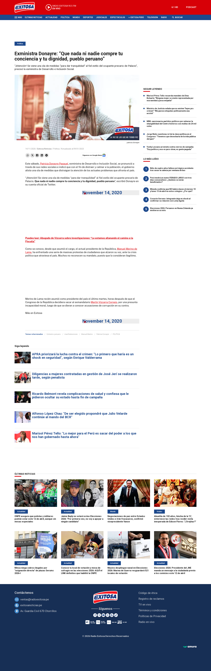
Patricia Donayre (102, 334)
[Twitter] (99, 615)
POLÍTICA (116, 334)
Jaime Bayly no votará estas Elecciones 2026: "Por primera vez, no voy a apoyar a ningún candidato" (82, 519)
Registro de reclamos (151, 598)
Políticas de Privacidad (152, 616)
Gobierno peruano (54, 334)
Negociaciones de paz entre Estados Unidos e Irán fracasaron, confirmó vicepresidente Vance (126, 519)
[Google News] (112, 615)
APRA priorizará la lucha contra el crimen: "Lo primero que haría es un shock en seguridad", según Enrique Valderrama (83, 356)
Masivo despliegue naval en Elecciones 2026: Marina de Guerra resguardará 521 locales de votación (128, 571)
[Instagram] (107, 615)
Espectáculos (117, 17)
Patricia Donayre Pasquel (54, 163)
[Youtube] (103, 615)
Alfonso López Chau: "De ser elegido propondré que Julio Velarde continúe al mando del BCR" (79, 415)
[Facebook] (95, 615)
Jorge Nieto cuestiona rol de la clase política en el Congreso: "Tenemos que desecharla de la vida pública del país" (171, 136)
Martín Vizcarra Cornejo (104, 302)
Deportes (88, 17)
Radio (164, 17)
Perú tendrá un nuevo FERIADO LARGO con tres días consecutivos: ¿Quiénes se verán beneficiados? (171, 180)
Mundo (76, 17)
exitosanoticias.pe (31, 605)
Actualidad (51, 17)
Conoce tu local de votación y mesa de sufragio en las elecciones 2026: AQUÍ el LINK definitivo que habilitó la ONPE (81, 571)
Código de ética (147, 593)
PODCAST (191, 7)
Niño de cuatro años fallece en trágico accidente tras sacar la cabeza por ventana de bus (171, 169)
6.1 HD (175, 7)
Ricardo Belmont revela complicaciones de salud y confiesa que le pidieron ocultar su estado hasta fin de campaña (80, 395)
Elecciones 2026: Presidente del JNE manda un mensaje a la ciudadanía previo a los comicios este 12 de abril (175, 571)
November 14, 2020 (102, 192)
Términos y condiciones (152, 610)
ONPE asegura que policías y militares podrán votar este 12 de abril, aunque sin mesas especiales (35, 519)
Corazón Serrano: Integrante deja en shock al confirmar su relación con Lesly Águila (170, 200)
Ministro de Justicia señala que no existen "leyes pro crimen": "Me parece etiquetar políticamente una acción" (170, 110)
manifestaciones (71, 334)
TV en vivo (144, 604)
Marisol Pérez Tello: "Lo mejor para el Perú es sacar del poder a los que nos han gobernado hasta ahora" (84, 435)
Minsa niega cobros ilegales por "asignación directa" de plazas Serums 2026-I (34, 571)
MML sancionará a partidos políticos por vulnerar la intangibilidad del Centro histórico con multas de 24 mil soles (171, 123)
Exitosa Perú (137, 17)
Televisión (152, 17)
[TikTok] (116, 615)
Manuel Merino (87, 334)
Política (65, 17)
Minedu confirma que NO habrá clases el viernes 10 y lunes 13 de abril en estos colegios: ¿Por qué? (173, 190)
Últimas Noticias (33, 17)
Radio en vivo (146, 622)
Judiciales (101, 17)
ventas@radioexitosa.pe (34, 599)
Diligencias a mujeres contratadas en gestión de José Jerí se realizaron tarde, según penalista (84, 375)
